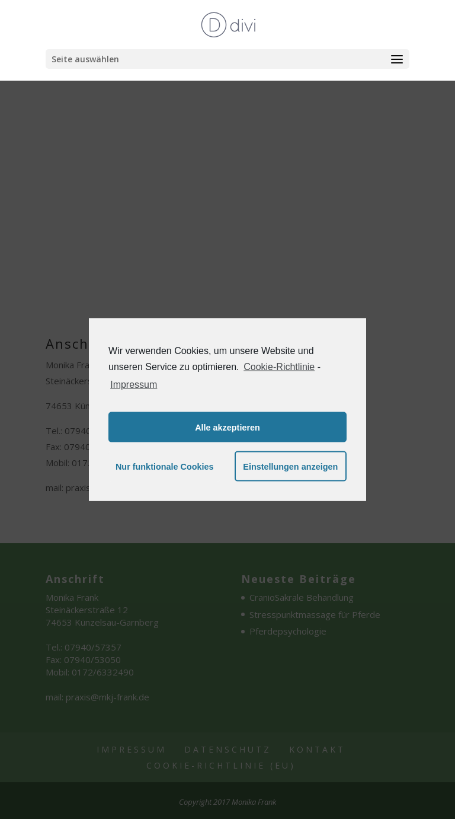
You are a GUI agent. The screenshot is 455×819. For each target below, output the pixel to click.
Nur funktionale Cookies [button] (165, 466)
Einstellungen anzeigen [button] (290, 466)
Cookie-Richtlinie (279, 366)
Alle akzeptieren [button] (227, 427)
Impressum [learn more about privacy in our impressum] (133, 385)
